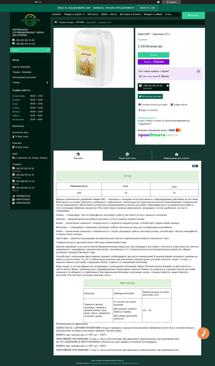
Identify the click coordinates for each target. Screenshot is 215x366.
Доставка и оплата (130, 14)
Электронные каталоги (24, 77)
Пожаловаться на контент (100, 363)
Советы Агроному (21, 66)
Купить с (154, 61)
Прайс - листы (109, 14)
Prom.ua (120, 360)
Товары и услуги (73, 14)
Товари (15, 82)
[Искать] (48, 50)
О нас (168, 14)
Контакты (93, 14)
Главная (56, 14)
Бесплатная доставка (152, 96)
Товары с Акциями (21, 72)
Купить (154, 54)
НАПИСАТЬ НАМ (147, 7)
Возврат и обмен (153, 14)
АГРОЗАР (80, 22)
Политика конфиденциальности (125, 363)
